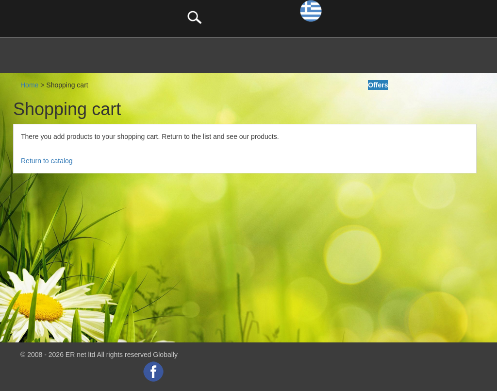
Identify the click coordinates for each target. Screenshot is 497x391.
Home (29, 85)
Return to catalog (47, 161)
